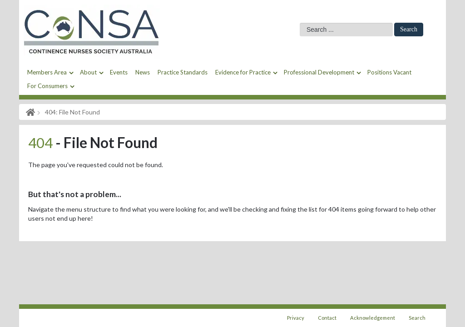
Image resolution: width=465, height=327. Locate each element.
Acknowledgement (372, 318)
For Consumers (47, 85)
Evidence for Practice (243, 72)
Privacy (295, 318)
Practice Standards (183, 72)
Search (408, 29)
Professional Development (319, 72)
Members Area (47, 72)
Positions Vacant (389, 72)
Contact (327, 318)
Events (119, 72)
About (88, 72)
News (142, 72)
